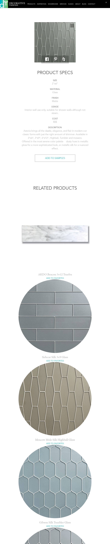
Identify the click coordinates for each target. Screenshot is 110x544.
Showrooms (53, 4)
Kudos (70, 4)
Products (31, 4)
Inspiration (41, 4)
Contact (91, 4)
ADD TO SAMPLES (55, 158)
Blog (84, 4)
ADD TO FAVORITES (55, 278)
